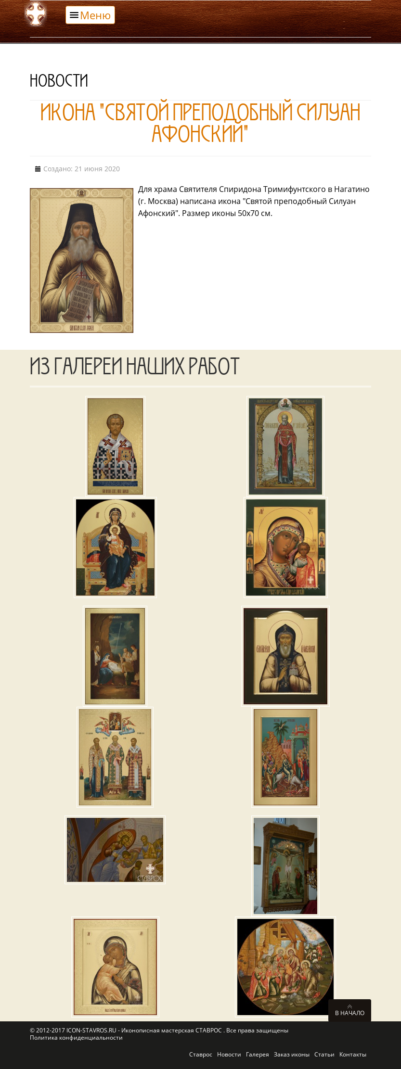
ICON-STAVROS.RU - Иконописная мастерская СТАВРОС (144, 1030)
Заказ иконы (292, 1054)
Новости (229, 1054)
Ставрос (200, 1054)
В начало (349, 1013)
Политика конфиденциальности (76, 1037)
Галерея (257, 1054)
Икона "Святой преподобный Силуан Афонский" (200, 126)
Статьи (324, 1054)
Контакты (352, 1054)
